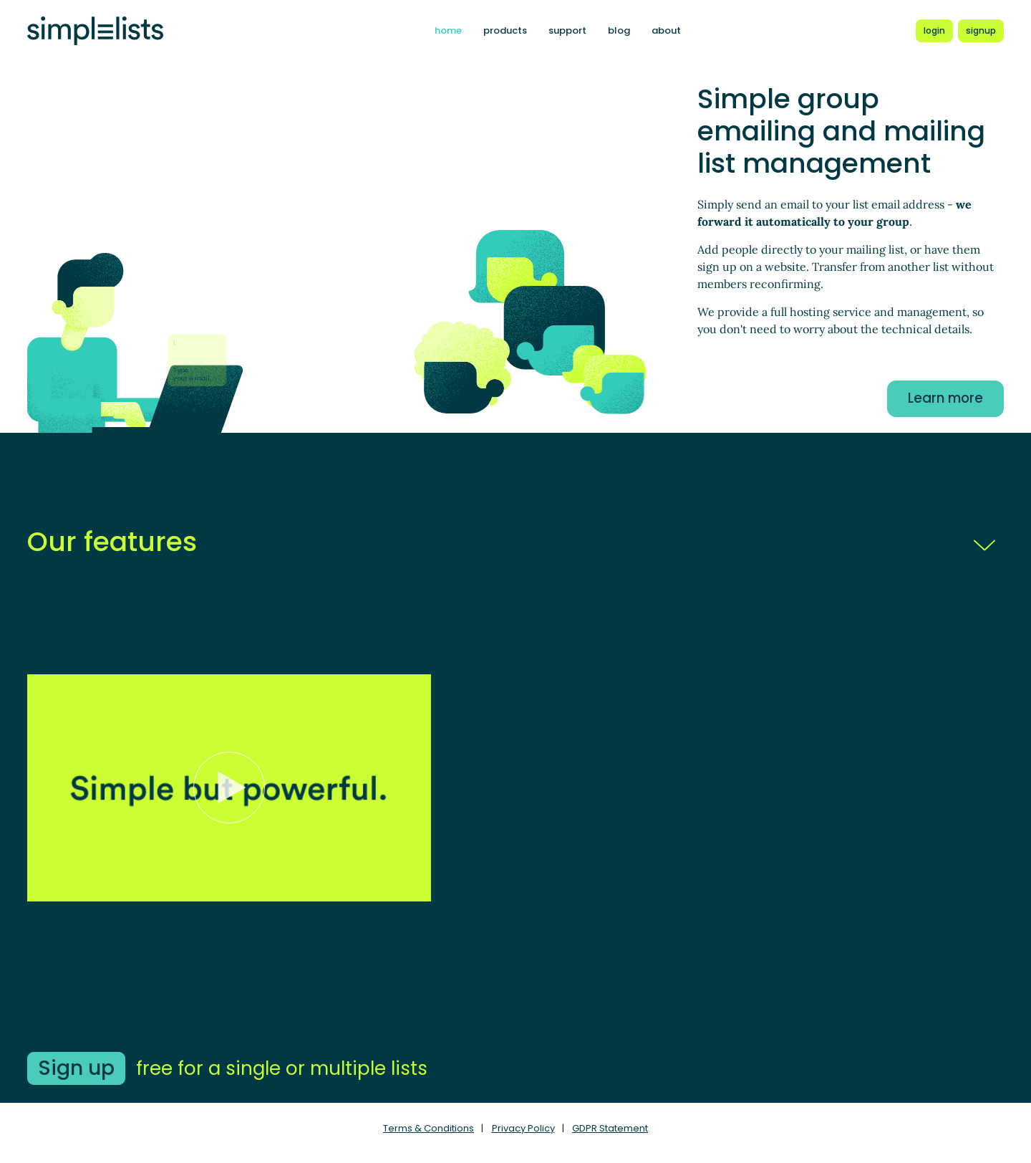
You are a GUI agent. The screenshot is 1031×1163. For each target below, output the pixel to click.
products (505, 30)
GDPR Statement (610, 1128)
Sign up (76, 1068)
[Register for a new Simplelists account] (981, 30)
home (448, 30)
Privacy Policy (523, 1128)
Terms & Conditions (428, 1128)
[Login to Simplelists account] (934, 30)
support (567, 30)
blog (619, 30)
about (666, 30)
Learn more (945, 398)
